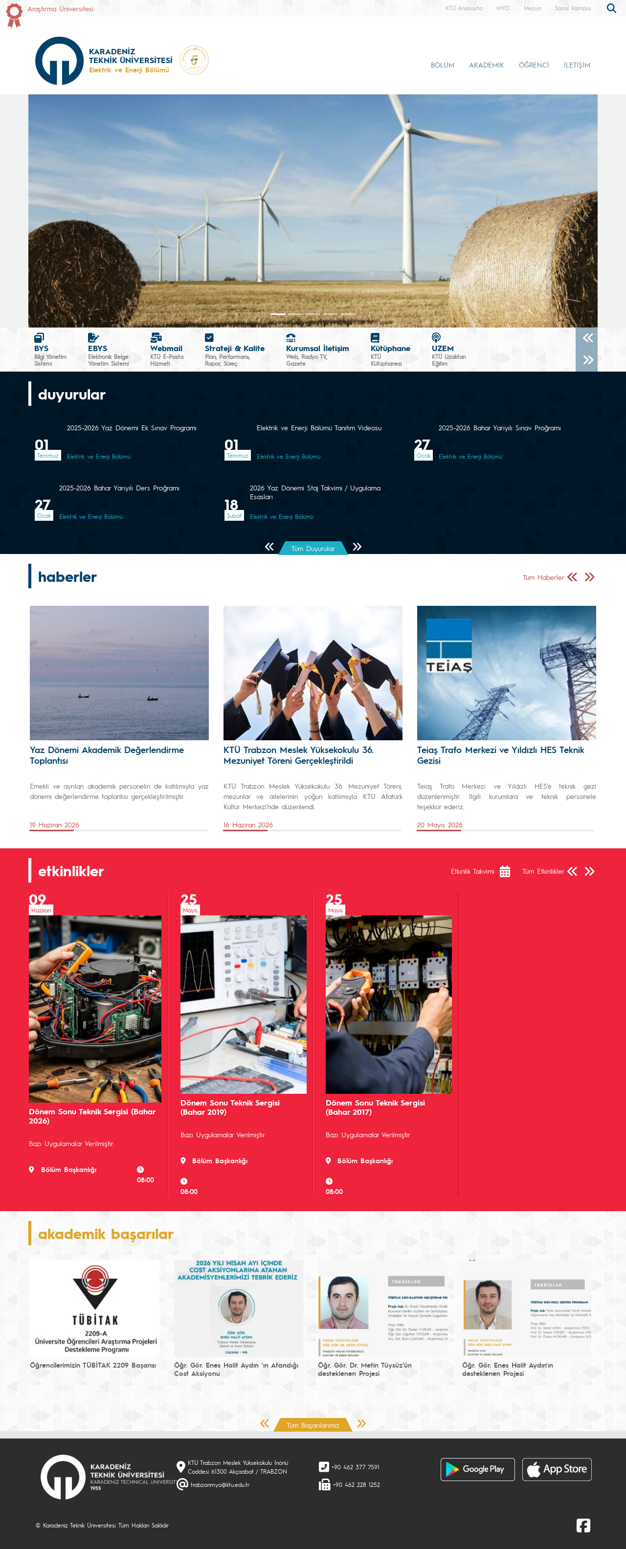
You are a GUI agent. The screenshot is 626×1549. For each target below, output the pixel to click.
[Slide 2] (313, 314)
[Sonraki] (587, 361)
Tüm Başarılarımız (313, 1424)
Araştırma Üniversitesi (60, 8)
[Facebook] (583, 1525)
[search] (612, 7)
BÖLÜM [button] (442, 64)
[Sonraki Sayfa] (357, 547)
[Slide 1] (295, 314)
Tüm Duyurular (313, 548)
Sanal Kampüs (573, 8)
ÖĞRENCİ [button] (534, 64)
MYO (503, 8)
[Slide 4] (348, 314)
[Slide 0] (277, 314)
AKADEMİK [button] (486, 64)
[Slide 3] (330, 314)
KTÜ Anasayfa (464, 8)
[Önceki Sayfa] (270, 547)
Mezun (532, 8)
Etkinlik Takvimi (472, 870)
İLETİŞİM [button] (577, 64)
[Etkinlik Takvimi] (509, 871)
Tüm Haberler (543, 577)
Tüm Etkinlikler (543, 870)
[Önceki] (587, 339)
